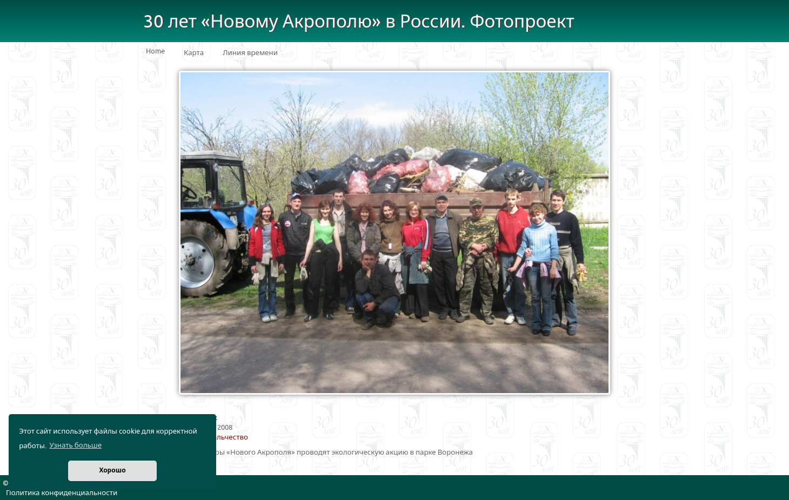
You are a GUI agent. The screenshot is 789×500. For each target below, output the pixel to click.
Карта (194, 53)
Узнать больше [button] (75, 445)
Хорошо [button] (112, 470)
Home (155, 51)
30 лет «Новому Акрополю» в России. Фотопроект (358, 21)
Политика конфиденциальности (61, 493)
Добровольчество (217, 437)
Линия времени (250, 53)
